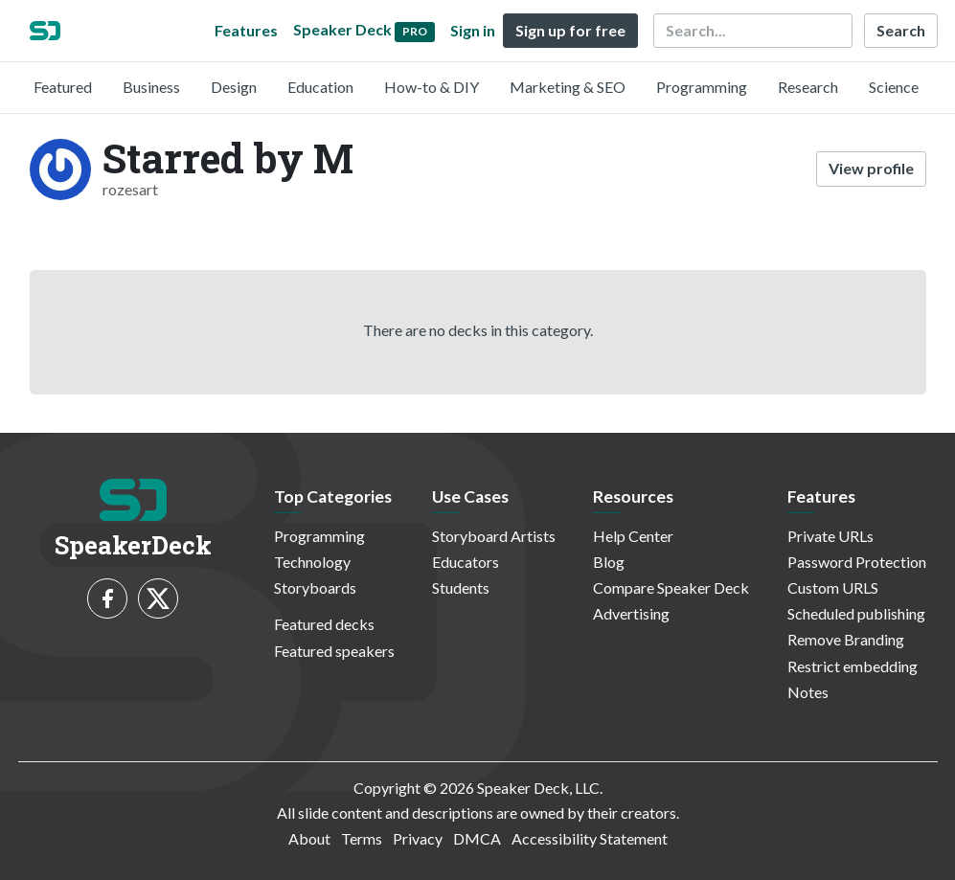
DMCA (477, 838)
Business (151, 87)
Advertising (631, 613)
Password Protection (856, 562)
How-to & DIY (431, 87)
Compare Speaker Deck (671, 587)
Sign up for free (570, 30)
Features (246, 30)
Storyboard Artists (494, 536)
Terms (361, 838)
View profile (871, 168)
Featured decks (324, 624)
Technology (312, 562)
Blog (609, 562)
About (309, 838)
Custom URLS (832, 587)
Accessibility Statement (590, 838)
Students (460, 587)
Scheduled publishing (856, 613)
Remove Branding (845, 639)
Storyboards (315, 587)
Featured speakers (334, 651)
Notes (808, 692)
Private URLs (830, 536)
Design (234, 87)
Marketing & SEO (567, 87)
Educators (465, 562)
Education (320, 87)
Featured (63, 87)
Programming (701, 87)
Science (894, 87)
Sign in (472, 30)
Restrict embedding (852, 666)
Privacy (418, 838)
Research (808, 87)
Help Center (633, 536)
